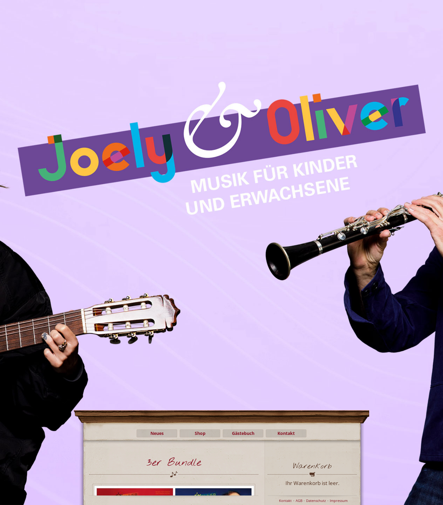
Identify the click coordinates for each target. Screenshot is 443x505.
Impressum (339, 500)
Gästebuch (243, 433)
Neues (157, 433)
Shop (200, 433)
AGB (299, 500)
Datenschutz (316, 500)
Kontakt (286, 433)
